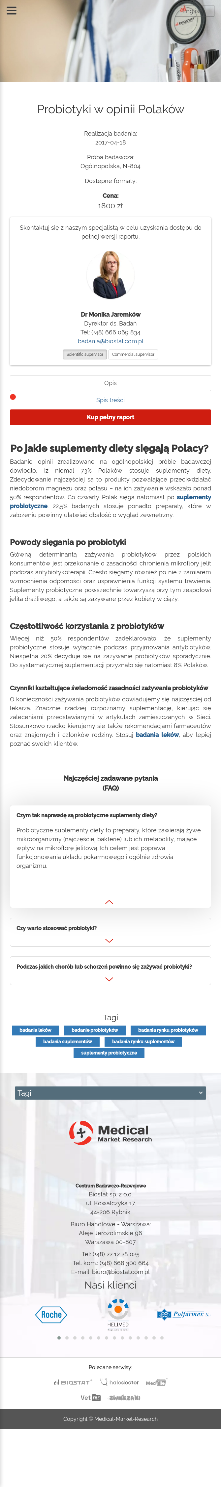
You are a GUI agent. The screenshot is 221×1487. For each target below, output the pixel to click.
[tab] (110, 383)
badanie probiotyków (95, 1030)
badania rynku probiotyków (168, 1030)
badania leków (35, 1030)
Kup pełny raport (110, 417)
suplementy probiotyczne (109, 1053)
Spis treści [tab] (110, 400)
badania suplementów (67, 1041)
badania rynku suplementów (143, 1041)
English (192, 11)
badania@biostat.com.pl (110, 341)
